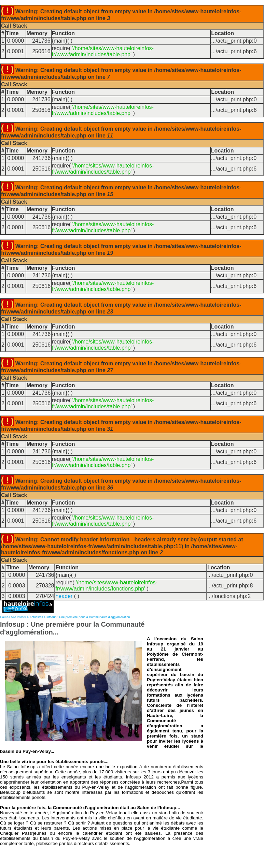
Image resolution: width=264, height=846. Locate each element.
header (63, 596)
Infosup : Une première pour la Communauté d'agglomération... (89, 617)
